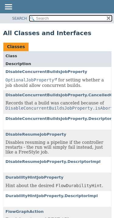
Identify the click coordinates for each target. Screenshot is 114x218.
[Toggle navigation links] (8, 7)
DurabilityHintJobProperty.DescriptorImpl (51, 195)
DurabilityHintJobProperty (34, 177)
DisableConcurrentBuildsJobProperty (46, 71)
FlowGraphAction (24, 211)
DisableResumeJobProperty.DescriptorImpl (53, 161)
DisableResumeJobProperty (35, 134)
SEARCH (19, 18)
